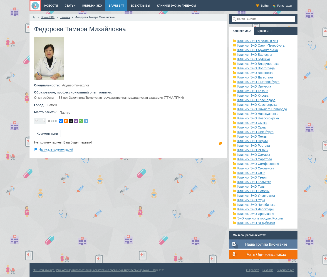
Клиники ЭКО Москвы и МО (257, 41)
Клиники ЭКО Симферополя (258, 164)
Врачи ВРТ (265, 31)
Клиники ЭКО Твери (252, 177)
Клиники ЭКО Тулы (251, 186)
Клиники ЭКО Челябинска (256, 204)
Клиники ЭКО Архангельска (257, 50)
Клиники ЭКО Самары (253, 154)
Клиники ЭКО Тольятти (254, 182)
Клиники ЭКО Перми (252, 141)
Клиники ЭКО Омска (252, 123)
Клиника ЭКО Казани (252, 91)
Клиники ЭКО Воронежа (255, 73)
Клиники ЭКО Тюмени (253, 191)
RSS (221, 144)
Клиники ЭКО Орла (251, 127)
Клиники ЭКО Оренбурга (255, 132)
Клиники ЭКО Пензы (252, 136)
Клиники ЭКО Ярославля (255, 214)
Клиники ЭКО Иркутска (254, 86)
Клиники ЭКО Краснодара (256, 100)
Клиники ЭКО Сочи (251, 173)
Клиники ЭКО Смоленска (255, 168)
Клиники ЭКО (242, 31)
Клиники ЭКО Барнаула (254, 54)
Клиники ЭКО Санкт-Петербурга (261, 45)
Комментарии (47, 133)
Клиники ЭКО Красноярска (257, 104)
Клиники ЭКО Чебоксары (255, 209)
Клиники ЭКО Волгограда (256, 68)
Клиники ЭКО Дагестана (255, 77)
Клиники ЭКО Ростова (253, 145)
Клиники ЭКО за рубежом (256, 223)
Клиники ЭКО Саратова (254, 159)
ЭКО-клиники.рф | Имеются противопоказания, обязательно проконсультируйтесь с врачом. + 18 (94, 270)
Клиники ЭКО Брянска (253, 59)
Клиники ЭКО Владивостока (258, 63)
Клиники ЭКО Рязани (252, 150)
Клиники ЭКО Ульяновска (256, 195)
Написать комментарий (56, 149)
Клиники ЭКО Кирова (252, 95)
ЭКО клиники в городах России (260, 218)
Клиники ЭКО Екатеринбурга (258, 82)
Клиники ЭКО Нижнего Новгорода (262, 109)
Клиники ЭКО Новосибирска (258, 118)
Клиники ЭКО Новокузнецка (257, 114)
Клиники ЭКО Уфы (251, 200)
